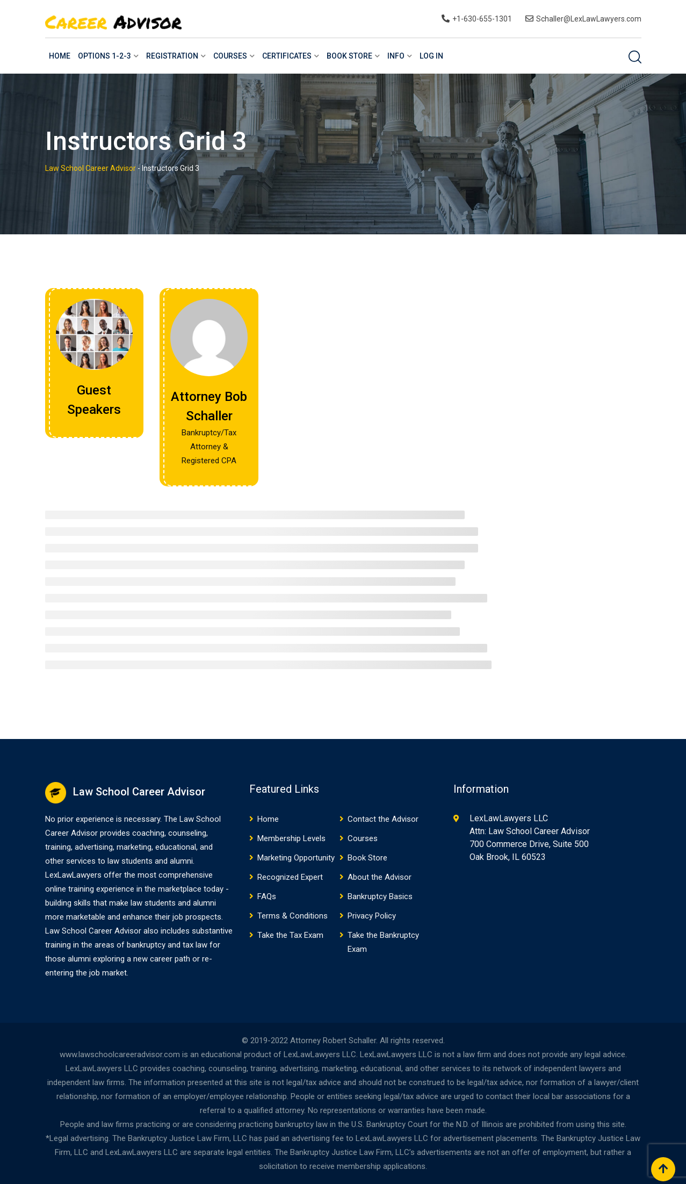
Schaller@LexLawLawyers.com (588, 19)
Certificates (287, 56)
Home (59, 56)
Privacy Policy (372, 916)
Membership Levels (291, 838)
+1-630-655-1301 (482, 19)
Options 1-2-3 (104, 56)
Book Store (349, 56)
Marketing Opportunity (296, 858)
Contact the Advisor (383, 819)
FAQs (266, 896)
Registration (172, 56)
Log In (431, 56)
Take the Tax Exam (290, 935)
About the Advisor (379, 877)
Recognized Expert (290, 877)
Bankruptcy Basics (380, 896)
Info (396, 56)
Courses (230, 56)
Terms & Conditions (292, 916)
